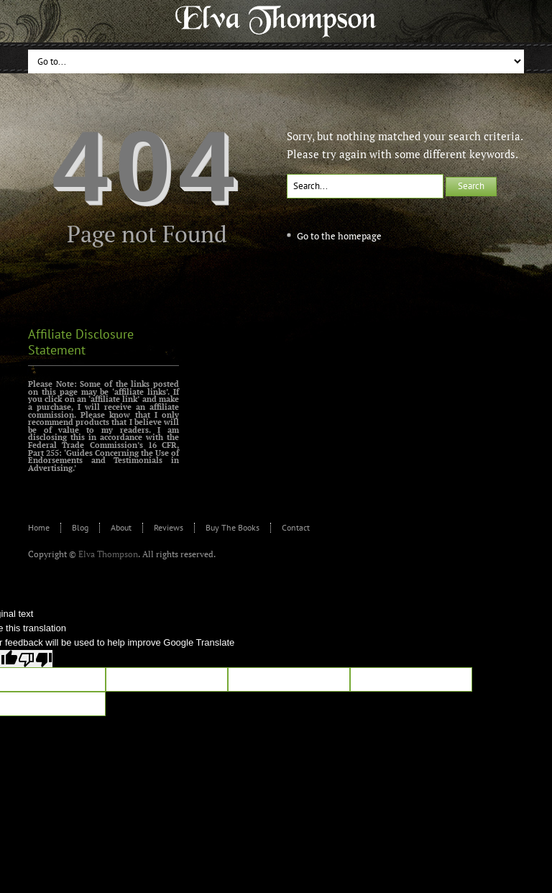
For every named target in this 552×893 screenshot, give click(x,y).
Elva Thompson (108, 554)
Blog (80, 527)
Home (39, 527)
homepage (360, 235)
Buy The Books (232, 527)
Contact (296, 527)
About (121, 527)
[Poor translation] (35, 658)
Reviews (168, 527)
